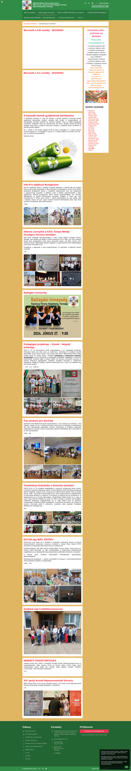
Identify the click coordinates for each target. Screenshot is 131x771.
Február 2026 (92, 115)
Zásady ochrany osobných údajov (36, 743)
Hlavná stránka (30, 24)
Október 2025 (92, 122)
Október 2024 (92, 142)
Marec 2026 (92, 114)
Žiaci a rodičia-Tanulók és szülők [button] (71, 12)
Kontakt (27, 756)
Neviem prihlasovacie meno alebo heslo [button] (94, 735)
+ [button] (85, 3)
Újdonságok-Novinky (47, 24)
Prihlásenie (104, 3)
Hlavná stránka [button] (29, 12)
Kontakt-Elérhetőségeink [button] (97, 12)
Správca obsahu (30, 731)
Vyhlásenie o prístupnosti (33, 737)
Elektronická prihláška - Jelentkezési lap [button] (39, 18)
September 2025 (93, 124)
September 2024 (93, 143)
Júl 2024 (91, 147)
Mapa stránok (29, 749)
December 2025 (93, 119)
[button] (96, 3)
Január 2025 (92, 137)
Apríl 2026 (91, 112)
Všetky (90, 150)
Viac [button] (80, 18)
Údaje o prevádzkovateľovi (33, 746)
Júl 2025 (91, 127)
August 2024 (92, 145)
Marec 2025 (92, 133)
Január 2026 (92, 117)
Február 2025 (92, 135)
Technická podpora (31, 734)
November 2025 (93, 120)
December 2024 (93, 138)
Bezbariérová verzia (29, 768)
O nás (27, 752)
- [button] (89, 3)
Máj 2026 (91, 111)
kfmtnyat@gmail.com (61, 739)
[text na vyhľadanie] (100, 6)
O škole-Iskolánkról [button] (66, 18)
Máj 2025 (91, 130)
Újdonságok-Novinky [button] (46, 12)
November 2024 (93, 140)
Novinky (27, 759)
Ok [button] (126, 767)
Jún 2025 (91, 129)
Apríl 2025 (91, 132)
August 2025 (92, 125)
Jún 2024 (91, 148)
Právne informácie (31, 740)
